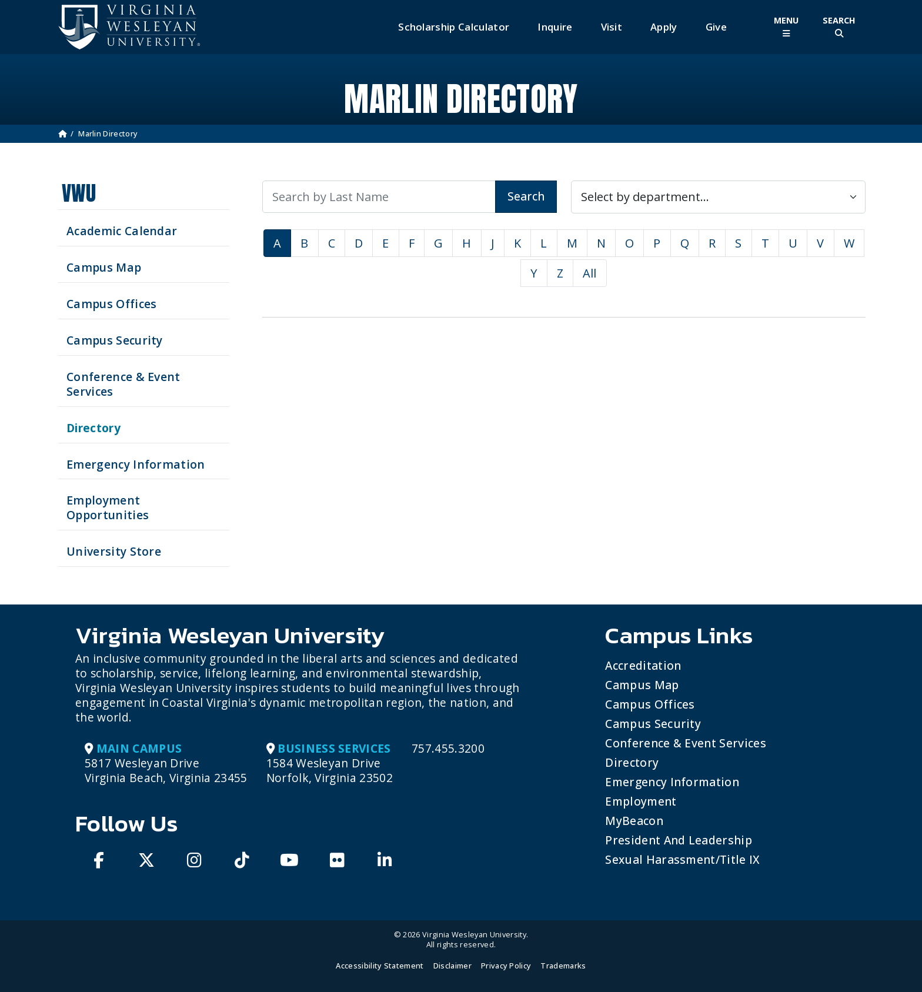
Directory (632, 762)
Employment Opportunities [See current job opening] (107, 507)
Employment (640, 801)
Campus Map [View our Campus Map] (103, 267)
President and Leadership (678, 840)
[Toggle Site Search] (839, 27)
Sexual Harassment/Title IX (682, 859)
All (590, 273)
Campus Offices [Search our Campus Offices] (111, 304)
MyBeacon (634, 821)
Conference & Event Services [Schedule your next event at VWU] (123, 384)
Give (716, 27)
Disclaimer (452, 965)
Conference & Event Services (685, 743)
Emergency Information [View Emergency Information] (135, 464)
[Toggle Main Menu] (786, 27)
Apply (663, 27)
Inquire (554, 27)
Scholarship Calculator (453, 27)
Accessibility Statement (379, 965)
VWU (79, 193)
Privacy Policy (506, 965)
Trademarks (563, 965)
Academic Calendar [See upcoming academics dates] (121, 231)
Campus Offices (649, 704)
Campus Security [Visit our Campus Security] (114, 340)
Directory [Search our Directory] (93, 428)
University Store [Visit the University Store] (113, 551)
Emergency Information (672, 782)
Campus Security (653, 724)
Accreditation (643, 665)
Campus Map (642, 685)
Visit (612, 27)
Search (525, 196)
